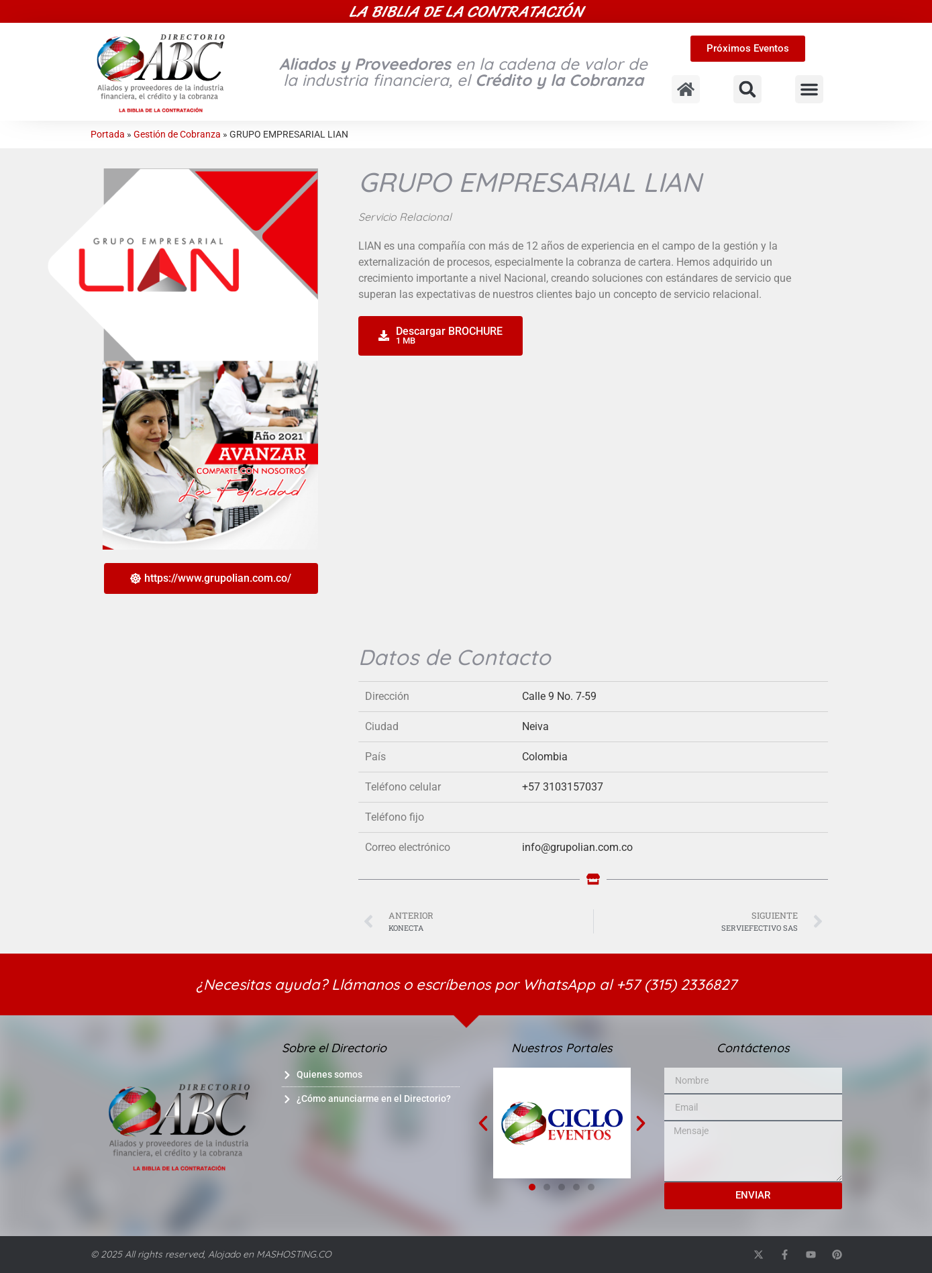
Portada (108, 134)
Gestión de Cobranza (177, 134)
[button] (747, 89)
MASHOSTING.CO (293, 1254)
